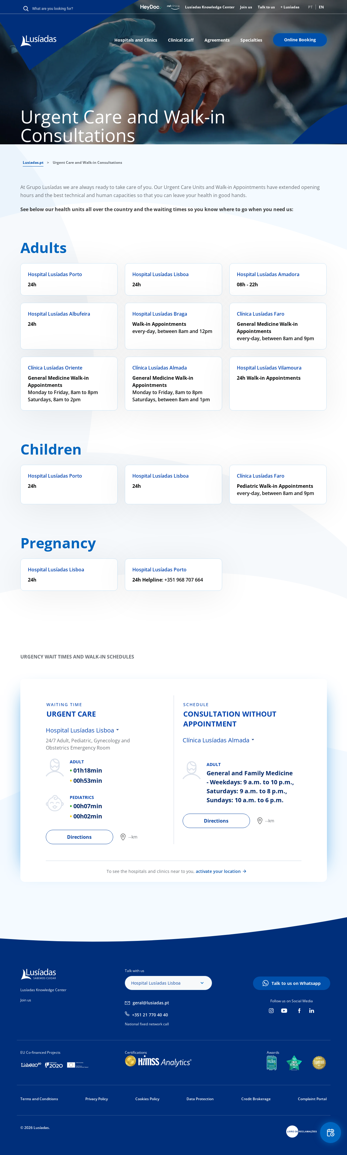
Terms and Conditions (39, 1098)
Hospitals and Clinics (135, 40)
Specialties (251, 40)
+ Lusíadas (290, 7)
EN (321, 7)
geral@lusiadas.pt (151, 1003)
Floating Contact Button (330, 1132)
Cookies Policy (147, 1098)
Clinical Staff (181, 40)
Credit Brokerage (256, 1098)
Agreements (217, 40)
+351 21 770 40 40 (150, 1015)
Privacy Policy (96, 1098)
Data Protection (200, 1098)
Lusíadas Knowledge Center (209, 7)
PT (310, 7)
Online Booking (300, 40)
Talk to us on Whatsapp (296, 983)
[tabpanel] (110, 769)
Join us (246, 7)
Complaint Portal (312, 1098)
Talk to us (266, 7)
